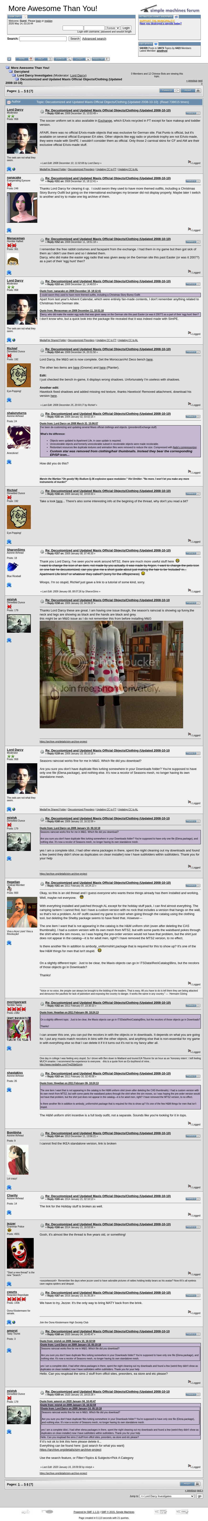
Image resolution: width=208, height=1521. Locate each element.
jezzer (11, 1223)
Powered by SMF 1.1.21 (86, 1512)
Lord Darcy (78, 75)
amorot (12, 1330)
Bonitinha (14, 1132)
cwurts (12, 1292)
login (38, 21)
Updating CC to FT (106, 169)
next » (200, 1490)
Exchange (105, 120)
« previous (191, 80)
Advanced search (94, 38)
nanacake (14, 177)
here (149, 359)
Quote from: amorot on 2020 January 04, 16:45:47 (68, 1401)
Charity (12, 1195)
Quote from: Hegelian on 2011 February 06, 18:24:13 (69, 1012)
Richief (12, 348)
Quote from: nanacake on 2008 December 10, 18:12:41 (70, 291)
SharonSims (16, 549)
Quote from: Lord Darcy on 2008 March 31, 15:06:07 (69, 423)
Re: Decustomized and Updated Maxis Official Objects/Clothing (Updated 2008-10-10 (107, 600)
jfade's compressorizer (185, 447)
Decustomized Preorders (81, 169)
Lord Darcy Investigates (34, 75)
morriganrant (16, 1002)
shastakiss (15, 1072)
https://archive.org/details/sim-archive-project (63, 741)
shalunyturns (17, 413)
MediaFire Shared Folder (53, 169)
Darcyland (21, 71)
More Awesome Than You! (30, 68)
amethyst (162, 50)
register (48, 21)
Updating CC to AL (128, 169)
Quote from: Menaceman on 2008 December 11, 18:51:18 (72, 310)
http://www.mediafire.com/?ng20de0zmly (61, 1064)
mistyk (12, 599)
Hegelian (13, 882)
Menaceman (16, 238)
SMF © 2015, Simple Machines (117, 1512)
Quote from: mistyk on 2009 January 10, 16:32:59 (67, 1341)
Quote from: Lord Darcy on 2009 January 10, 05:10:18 (70, 828)
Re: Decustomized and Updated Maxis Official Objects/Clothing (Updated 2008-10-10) (108, 110)
